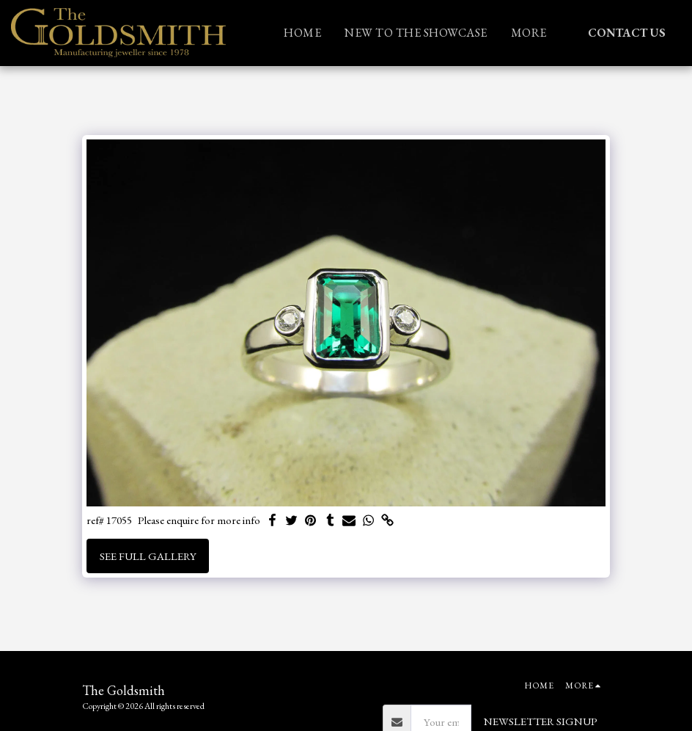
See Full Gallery (148, 556)
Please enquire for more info (199, 520)
